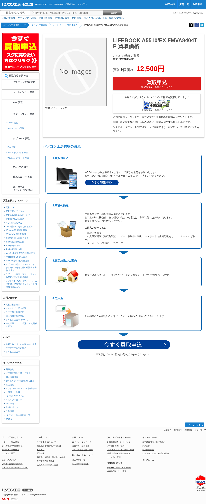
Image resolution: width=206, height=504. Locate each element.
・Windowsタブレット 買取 (17, 158)
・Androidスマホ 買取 (15, 128)
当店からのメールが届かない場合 (21, 344)
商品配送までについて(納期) (49, 446)
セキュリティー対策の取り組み (20, 381)
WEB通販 (170, 4)
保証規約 (10, 385)
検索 (112, 13)
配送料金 (40, 453)
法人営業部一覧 (78, 460)
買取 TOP (10, 207)
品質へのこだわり (9, 460)
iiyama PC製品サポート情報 (119, 467)
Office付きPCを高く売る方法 (19, 226)
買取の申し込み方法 (15, 219)
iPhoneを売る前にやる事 (17, 238)
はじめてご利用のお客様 (12, 446)
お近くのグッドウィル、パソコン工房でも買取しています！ (156, 104)
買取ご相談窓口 (13, 304)
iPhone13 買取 (62, 17)
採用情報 (178, 430)
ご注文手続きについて (46, 442)
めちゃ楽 (10, 403)
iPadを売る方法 (13, 245)
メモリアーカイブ (14, 400)
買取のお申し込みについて (18, 215)
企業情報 (10, 411)
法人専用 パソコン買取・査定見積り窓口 (104, 17)
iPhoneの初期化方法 (15, 242)
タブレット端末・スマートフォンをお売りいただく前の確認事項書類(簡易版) (21, 267)
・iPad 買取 (11, 147)
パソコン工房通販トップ (14, 25)
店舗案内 (167, 430)
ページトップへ (195, 425)
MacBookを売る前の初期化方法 (20, 253)
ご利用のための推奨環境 (12, 464)
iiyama (9, 419)
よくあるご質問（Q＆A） (17, 319)
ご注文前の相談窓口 (15, 312)
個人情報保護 (12, 377)
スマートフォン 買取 (23, 114)
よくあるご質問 (13, 352)
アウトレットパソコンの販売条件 (21, 388)
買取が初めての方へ (15, 211)
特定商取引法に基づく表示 (18, 373)
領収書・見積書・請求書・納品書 (51, 457)
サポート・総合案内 (10, 442)
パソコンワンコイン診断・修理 (120, 450)
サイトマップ (200, 430)
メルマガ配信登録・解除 (82, 450)
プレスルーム (148, 460)
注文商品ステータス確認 (47, 465)
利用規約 (10, 369)
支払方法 (40, 450)
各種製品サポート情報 (116, 471)
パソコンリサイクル (15, 396)
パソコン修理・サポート (117, 446)
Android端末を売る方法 (16, 257)
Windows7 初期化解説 (16, 234)
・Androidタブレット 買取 (17, 153)
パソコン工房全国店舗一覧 (18, 415)
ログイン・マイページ (81, 442)
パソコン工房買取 (39, 25)
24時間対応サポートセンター (119, 442)
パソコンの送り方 (14, 223)
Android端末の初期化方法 (17, 260)
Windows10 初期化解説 (16, 230)
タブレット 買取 (21, 138)
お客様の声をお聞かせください (15, 467)
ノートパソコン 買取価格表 (65, 25)
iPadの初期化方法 (14, 249)
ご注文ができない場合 (16, 348)
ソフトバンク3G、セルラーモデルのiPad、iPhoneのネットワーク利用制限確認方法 (21, 284)
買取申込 (197, 4)
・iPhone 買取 (12, 123)
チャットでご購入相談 (16, 308)
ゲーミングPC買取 (27, 17)
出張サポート (12, 407)
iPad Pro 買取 (46, 17)
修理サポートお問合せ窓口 (118, 453)
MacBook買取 (8, 17)
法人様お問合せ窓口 (15, 316)
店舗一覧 (184, 4)
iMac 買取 (77, 17)
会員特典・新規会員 (10, 450)
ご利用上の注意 (13, 392)
